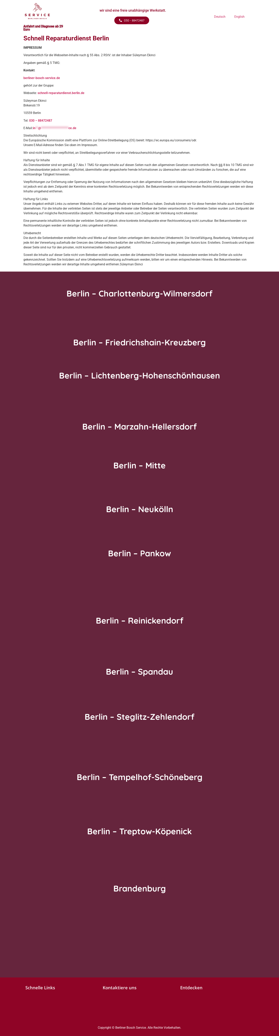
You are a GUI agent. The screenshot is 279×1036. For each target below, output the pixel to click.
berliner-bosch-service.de (41, 78)
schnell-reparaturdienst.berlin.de (61, 93)
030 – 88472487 (40, 120)
